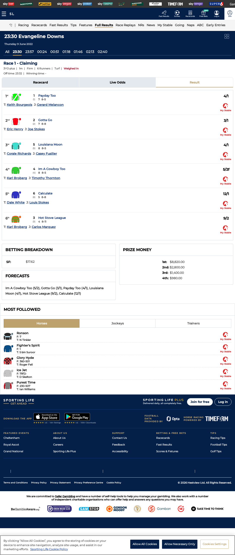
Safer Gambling (122, 458)
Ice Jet (22, 370)
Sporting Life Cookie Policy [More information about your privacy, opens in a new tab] (49, 549)
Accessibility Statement (68, 464)
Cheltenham (11, 438)
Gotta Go (45, 120)
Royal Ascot (11, 444)
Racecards (163, 438)
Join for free (200, 402)
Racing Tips (217, 438)
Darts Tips (216, 458)
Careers (58, 444)
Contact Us (119, 438)
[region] (117, 545)
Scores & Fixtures (167, 451)
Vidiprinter (163, 458)
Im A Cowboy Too (51, 169)
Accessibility (120, 451)
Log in (223, 402)
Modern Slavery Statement (70, 471)
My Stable (162, 464)
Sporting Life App (64, 458)
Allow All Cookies (145, 544)
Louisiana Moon (50, 144)
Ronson (23, 333)
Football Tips (218, 444)
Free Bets (162, 471)
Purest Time (26, 382)
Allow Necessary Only (179, 544)
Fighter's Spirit (28, 345)
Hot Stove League (52, 218)
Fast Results (164, 444)
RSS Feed (59, 478)
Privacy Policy (39, 509)
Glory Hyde (25, 358)
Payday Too (47, 96)
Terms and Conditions (15, 509)
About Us (59, 438)
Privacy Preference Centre (88, 509)
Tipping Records (221, 471)
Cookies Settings (214, 544)
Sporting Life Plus (64, 451)
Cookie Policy (113, 509)
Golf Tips (215, 451)
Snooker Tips (218, 464)
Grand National (13, 451)
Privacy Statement (60, 509)
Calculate (45, 193)
